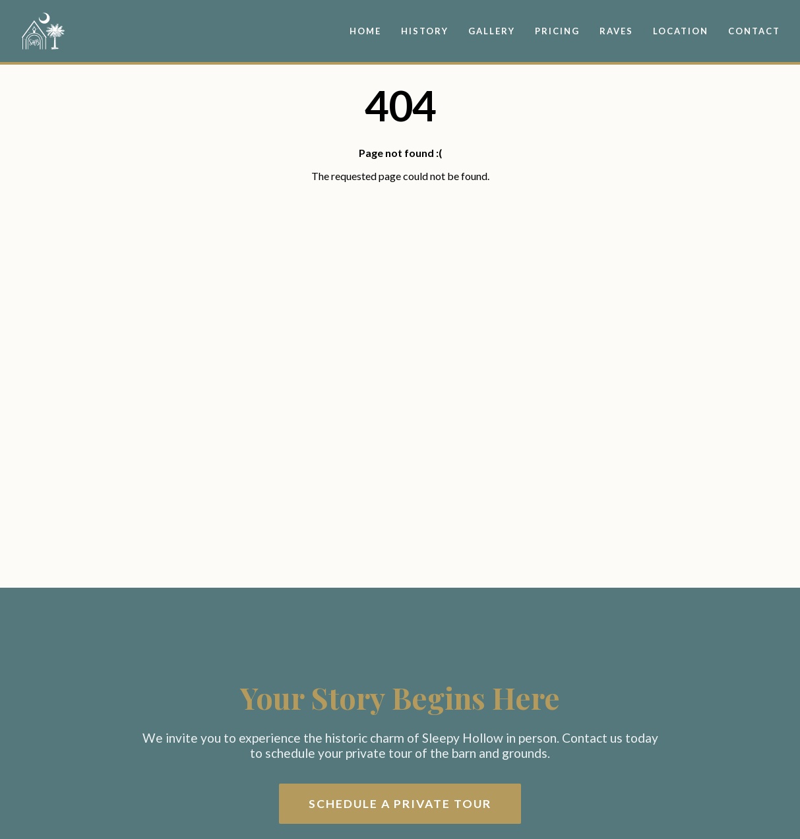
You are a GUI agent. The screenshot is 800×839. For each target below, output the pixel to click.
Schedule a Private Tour (400, 804)
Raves (616, 31)
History (424, 31)
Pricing (557, 31)
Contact (754, 31)
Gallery (491, 31)
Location (680, 31)
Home (365, 31)
